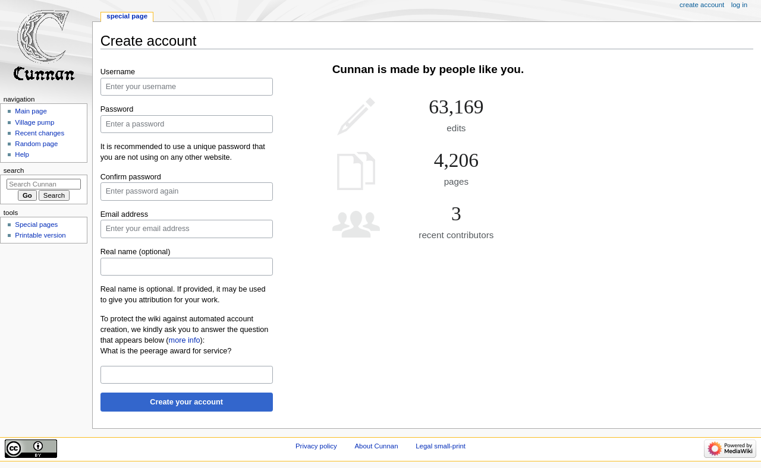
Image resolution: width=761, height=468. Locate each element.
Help (22, 154)
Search (14, 170)
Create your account (186, 402)
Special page (126, 16)
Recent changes (39, 133)
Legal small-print (441, 446)
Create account (702, 4)
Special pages (36, 224)
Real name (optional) (135, 252)
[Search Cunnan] (44, 184)
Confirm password (130, 177)
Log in (739, 4)
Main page (31, 111)
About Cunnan (376, 446)
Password (117, 109)
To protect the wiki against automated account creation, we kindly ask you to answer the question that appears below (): (184, 329)
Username (118, 72)
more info (184, 340)
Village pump (34, 122)
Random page (36, 143)
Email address (124, 214)
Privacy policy (316, 446)
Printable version (40, 235)
